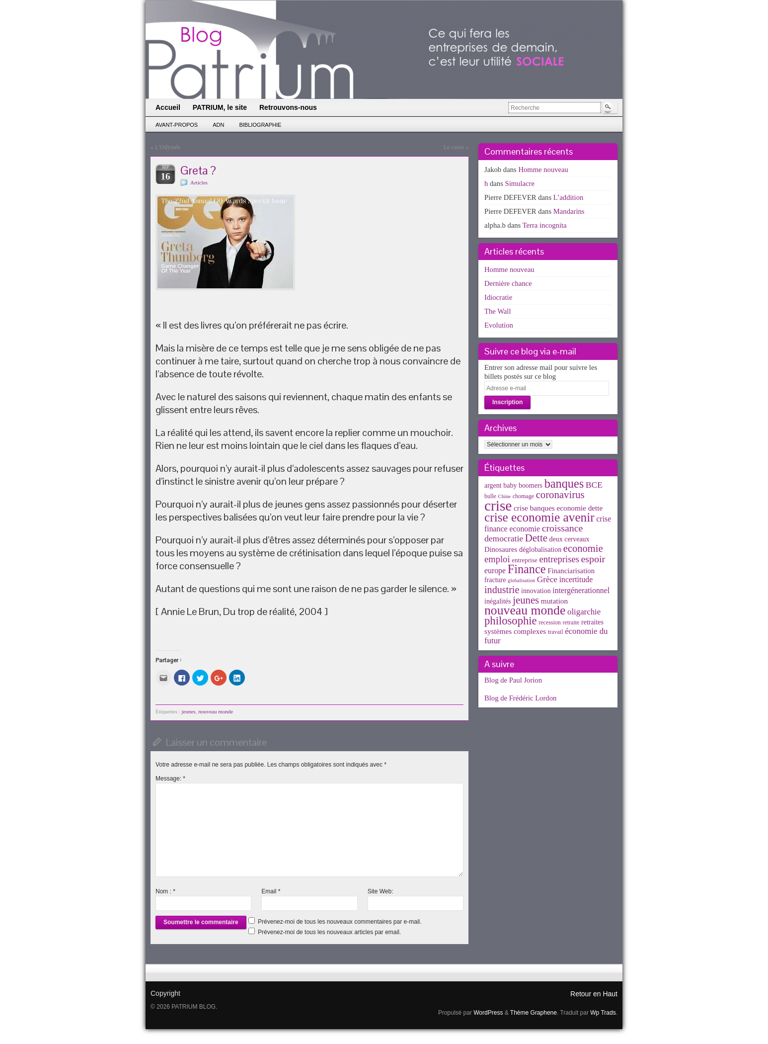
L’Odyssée (167, 147)
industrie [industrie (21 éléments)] (501, 589)
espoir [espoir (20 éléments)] (593, 558)
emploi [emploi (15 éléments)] (497, 559)
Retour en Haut (593, 994)
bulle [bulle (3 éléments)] (490, 496)
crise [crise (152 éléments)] (498, 506)
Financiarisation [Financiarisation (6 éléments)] (571, 571)
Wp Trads (602, 1012)
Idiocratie (498, 297)
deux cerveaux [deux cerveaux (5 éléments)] (569, 539)
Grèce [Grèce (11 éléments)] (547, 579)
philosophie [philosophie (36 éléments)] (510, 620)
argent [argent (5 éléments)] (493, 485)
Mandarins (569, 211)
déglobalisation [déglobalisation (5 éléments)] (540, 549)
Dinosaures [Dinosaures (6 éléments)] (500, 549)
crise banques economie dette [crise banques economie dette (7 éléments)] (558, 508)
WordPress (488, 1012)
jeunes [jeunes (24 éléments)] (526, 600)
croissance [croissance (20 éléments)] (562, 527)
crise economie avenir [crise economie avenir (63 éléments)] (539, 517)
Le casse (454, 147)
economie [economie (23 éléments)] (583, 548)
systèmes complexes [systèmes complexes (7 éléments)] (515, 631)
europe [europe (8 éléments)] (495, 570)
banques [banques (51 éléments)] (564, 483)
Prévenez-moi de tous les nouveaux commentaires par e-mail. (339, 921)
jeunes (189, 711)
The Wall (497, 311)
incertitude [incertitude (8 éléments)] (576, 579)
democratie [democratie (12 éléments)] (503, 538)
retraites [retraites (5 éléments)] (592, 622)
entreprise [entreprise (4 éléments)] (525, 560)
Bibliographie (260, 125)
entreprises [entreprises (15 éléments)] (559, 559)
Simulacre (520, 183)
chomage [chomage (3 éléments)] (523, 496)
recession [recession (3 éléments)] (549, 622)
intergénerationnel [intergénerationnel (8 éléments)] (581, 590)
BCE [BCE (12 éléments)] (594, 485)
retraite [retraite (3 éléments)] (570, 622)
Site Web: (380, 891)
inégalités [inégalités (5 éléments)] (497, 601)
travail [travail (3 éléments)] (555, 631)
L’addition (568, 197)
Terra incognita (545, 225)
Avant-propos (176, 125)
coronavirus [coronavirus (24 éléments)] (560, 494)
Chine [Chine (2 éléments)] (504, 496)
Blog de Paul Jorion (513, 680)
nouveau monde (215, 711)
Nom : (165, 891)
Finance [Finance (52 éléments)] (527, 569)
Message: (170, 778)
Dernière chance (508, 283)
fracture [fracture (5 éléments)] (495, 580)
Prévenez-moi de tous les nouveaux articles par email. (329, 932)
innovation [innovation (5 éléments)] (536, 591)
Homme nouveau (543, 170)
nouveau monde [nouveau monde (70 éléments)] (524, 610)
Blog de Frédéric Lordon (520, 698)
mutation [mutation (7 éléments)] (554, 601)
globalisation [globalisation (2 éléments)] (521, 580)
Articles (199, 182)
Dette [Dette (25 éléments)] (536, 538)
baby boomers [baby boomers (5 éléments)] (522, 485)
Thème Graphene (533, 1012)
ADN (218, 125)
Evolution (498, 325)
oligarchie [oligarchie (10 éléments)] (584, 611)
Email (270, 891)
